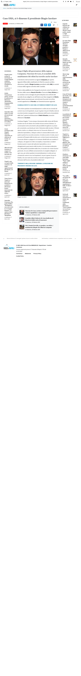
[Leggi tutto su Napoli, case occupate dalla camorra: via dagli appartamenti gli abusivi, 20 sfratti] (9, 166)
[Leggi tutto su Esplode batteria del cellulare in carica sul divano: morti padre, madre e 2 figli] (67, 29)
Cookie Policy (20, 256)
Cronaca (5, 23)
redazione (12, 23)
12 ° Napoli (6, 1)
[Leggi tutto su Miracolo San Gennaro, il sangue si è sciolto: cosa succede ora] (9, 151)
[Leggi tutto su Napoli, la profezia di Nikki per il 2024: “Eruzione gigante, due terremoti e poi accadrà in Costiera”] (67, 140)
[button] (73, 1)
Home (4, 8)
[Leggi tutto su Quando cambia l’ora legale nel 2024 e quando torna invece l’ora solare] (67, 63)
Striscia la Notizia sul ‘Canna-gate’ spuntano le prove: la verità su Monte (22, 238)
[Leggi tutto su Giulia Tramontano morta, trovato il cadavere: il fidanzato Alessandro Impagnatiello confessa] (9, 99)
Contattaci (19, 253)
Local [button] (78, 1)
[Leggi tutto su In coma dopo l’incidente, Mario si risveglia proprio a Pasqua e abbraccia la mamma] (67, 46)
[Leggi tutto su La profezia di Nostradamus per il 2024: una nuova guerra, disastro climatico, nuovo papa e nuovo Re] (67, 120)
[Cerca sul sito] (63, 1)
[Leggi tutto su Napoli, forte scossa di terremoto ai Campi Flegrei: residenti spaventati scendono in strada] (9, 80)
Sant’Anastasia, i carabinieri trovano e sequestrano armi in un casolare (57, 238)
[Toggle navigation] (76, 5)
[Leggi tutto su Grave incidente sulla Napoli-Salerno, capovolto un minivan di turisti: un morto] (9, 134)
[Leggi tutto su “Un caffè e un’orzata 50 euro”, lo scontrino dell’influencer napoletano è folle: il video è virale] (67, 181)
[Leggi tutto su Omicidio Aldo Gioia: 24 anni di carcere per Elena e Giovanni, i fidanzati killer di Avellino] (9, 117)
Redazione (28, 253)
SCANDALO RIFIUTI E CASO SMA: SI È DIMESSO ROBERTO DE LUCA (37, 105)
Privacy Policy (37, 253)
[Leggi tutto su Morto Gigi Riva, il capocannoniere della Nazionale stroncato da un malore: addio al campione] (67, 80)
